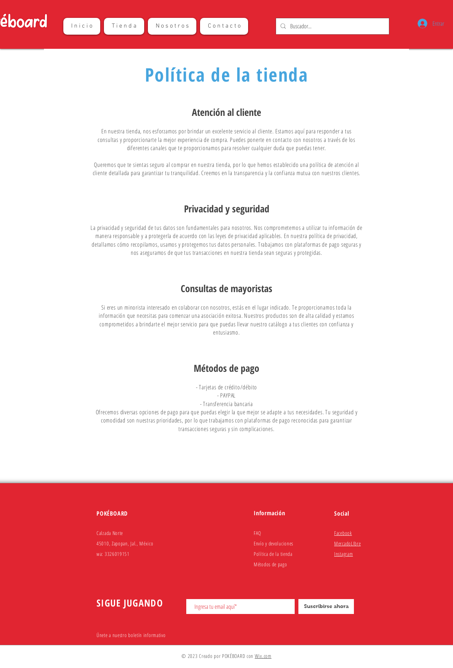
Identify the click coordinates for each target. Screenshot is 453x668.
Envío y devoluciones (273, 543)
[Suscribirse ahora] (326, 606)
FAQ (257, 532)
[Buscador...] (331, 26)
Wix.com (263, 655)
